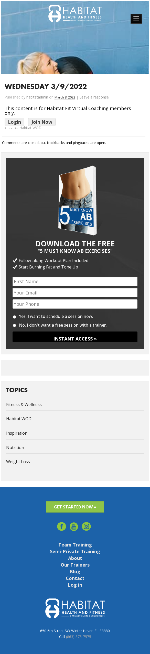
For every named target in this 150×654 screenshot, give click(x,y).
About (75, 558)
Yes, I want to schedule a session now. (56, 316)
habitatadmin (37, 97)
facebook (61, 525)
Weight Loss (18, 461)
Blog (75, 571)
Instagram (86, 525)
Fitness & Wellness (24, 404)
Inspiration (16, 433)
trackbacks (56, 142)
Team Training (75, 545)
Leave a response (94, 97)
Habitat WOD (30, 128)
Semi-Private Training (75, 551)
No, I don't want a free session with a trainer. (63, 325)
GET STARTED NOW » (75, 507)
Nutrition (15, 447)
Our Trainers (75, 565)
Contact (75, 578)
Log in (75, 585)
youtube (74, 525)
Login (14, 122)
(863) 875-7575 (78, 636)
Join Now (41, 122)
